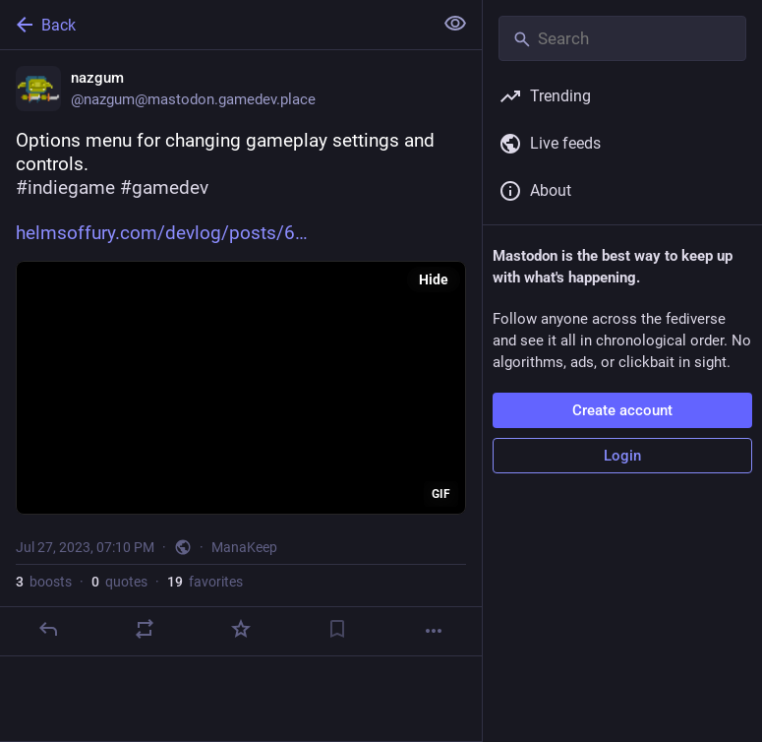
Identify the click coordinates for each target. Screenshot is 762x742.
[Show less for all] (455, 23)
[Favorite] (241, 629)
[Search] (622, 38)
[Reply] (48, 629)
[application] (241, 388)
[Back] (214, 24)
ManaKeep (244, 547)
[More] (433, 631)
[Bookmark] (337, 629)
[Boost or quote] (144, 629)
